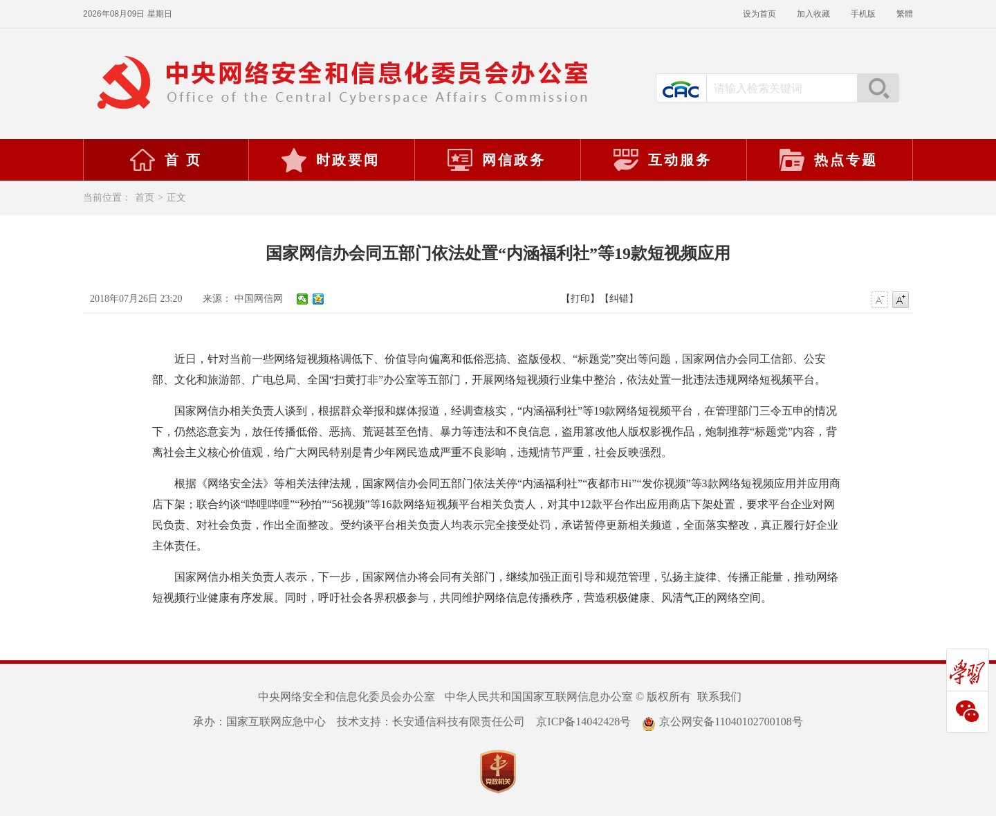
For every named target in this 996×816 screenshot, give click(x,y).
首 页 (165, 160)
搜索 (877, 88)
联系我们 (719, 696)
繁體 (904, 14)
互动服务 (662, 160)
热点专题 (828, 160)
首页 (144, 197)
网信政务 (496, 160)
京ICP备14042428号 (583, 721)
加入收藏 (813, 14)
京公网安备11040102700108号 (722, 721)
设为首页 (759, 14)
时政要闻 (330, 160)
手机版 (863, 14)
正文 (176, 197)
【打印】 (580, 298)
